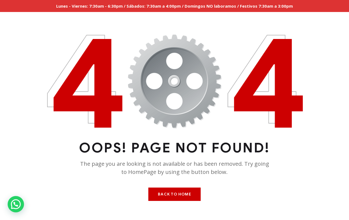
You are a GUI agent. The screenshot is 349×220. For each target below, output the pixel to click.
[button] (16, 204)
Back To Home (174, 194)
